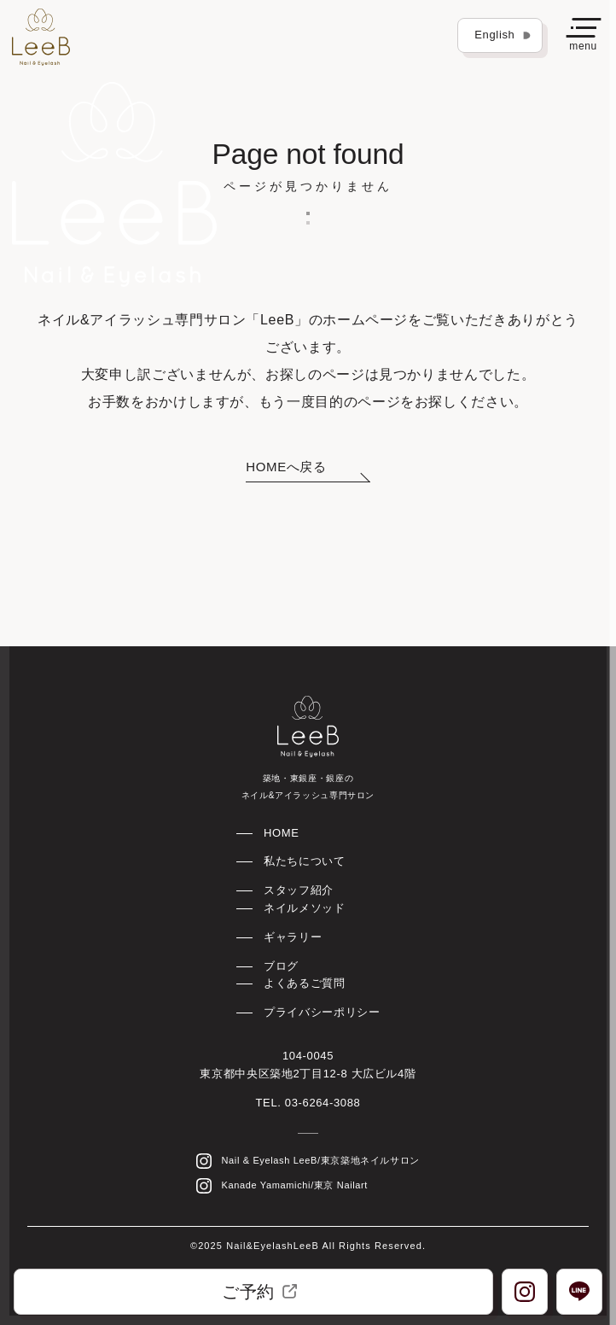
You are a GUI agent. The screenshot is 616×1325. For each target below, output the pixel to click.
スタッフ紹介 (299, 890)
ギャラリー (293, 937)
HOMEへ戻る (286, 466)
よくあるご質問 (304, 983)
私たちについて (304, 861)
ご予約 (259, 1292)
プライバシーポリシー (322, 1012)
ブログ (281, 966)
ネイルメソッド (304, 908)
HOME (281, 832)
